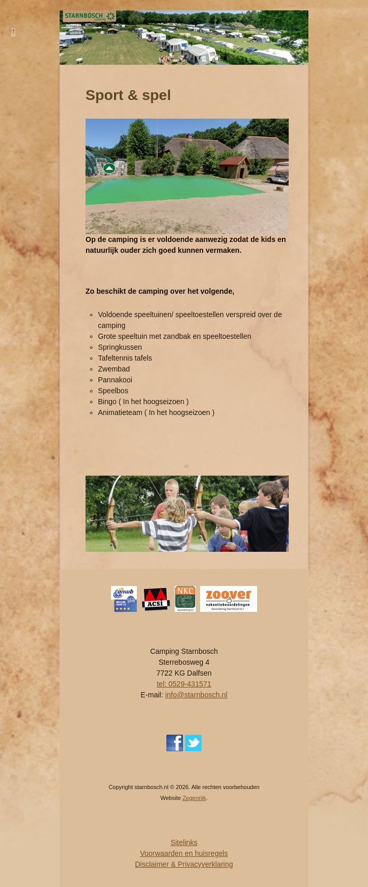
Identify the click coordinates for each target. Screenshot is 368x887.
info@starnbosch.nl (196, 695)
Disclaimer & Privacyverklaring (184, 864)
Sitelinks (184, 842)
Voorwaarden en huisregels (184, 853)
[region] (184, 37)
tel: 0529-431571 (184, 684)
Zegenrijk (194, 798)
